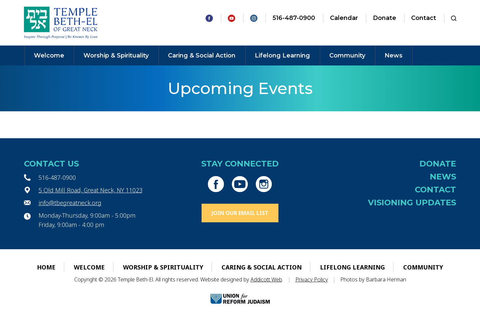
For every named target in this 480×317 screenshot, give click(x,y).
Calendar (344, 18)
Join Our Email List (240, 213)
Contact (423, 18)
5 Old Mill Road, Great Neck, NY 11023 (90, 190)
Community (347, 55)
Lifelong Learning (282, 55)
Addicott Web (266, 279)
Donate (384, 18)
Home (46, 267)
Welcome (49, 55)
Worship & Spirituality (116, 55)
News (393, 55)
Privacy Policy (311, 279)
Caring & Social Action (202, 55)
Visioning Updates (412, 202)
